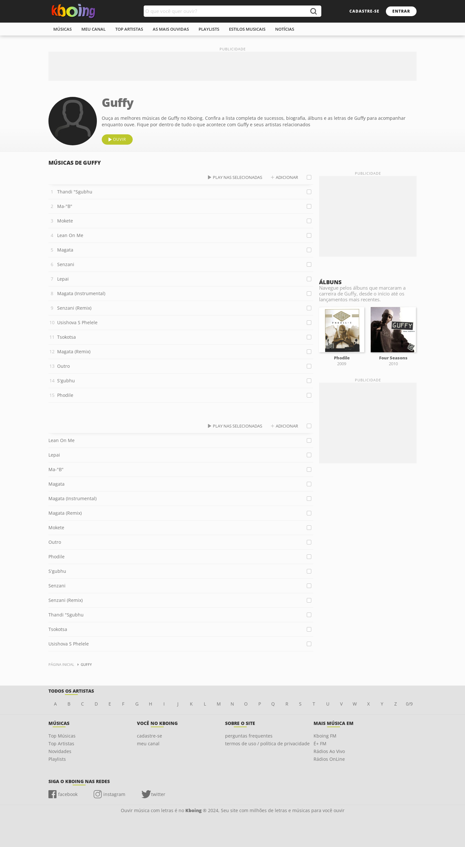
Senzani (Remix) (74, 308)
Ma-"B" (64, 206)
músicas (62, 29)
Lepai (63, 279)
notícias (284, 29)
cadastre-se (364, 11)
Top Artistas (61, 743)
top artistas (129, 29)
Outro (63, 366)
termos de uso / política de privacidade (267, 743)
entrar (401, 11)
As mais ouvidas (171, 29)
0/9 (409, 704)
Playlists (57, 759)
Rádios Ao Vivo (329, 751)
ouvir (119, 139)
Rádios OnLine (329, 759)
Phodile (65, 395)
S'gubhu (66, 380)
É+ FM (320, 743)
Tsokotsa (66, 337)
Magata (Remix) (73, 351)
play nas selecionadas (237, 177)
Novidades (59, 751)
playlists (209, 29)
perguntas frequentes (249, 736)
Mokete (65, 221)
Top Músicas (62, 736)
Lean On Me (70, 235)
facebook (68, 794)
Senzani (65, 264)
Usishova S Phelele (77, 322)
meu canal (93, 29)
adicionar (287, 177)
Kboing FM (325, 736)
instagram (114, 794)
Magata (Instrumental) (81, 293)
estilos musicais (247, 29)
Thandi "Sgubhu (74, 192)
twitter (158, 794)
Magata (65, 250)
